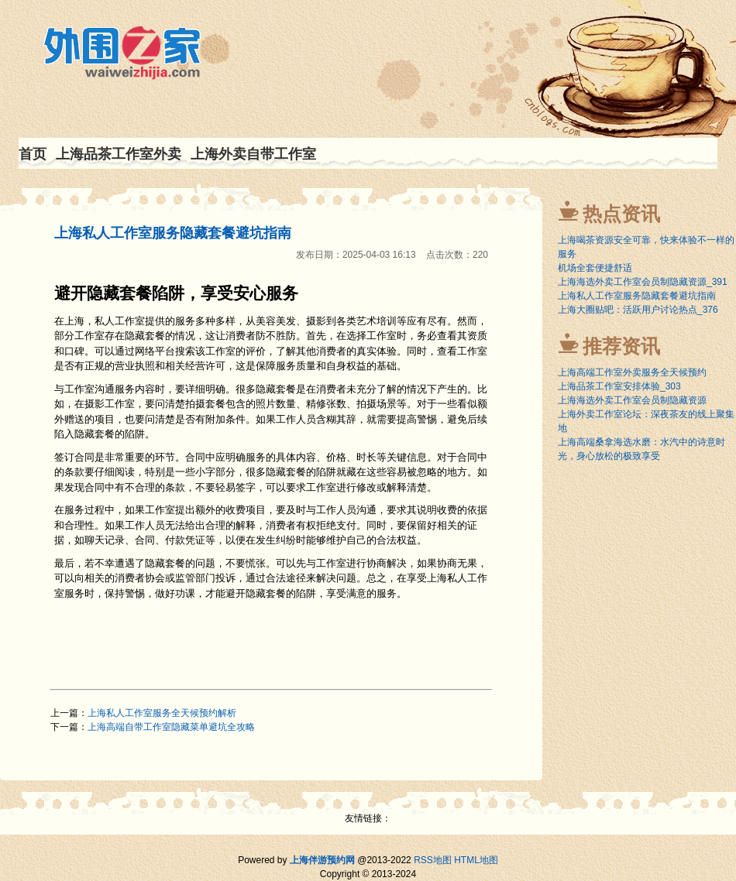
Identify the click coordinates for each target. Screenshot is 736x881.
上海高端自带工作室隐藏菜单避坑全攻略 (171, 727)
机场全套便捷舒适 (595, 267)
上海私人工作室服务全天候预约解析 (162, 713)
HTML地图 (476, 860)
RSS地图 (433, 860)
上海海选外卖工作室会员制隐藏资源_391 (642, 281)
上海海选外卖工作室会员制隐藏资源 (632, 400)
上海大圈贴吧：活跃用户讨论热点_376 (638, 309)
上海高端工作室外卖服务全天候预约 (632, 372)
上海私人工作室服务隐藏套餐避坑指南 (172, 233)
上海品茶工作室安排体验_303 (619, 386)
